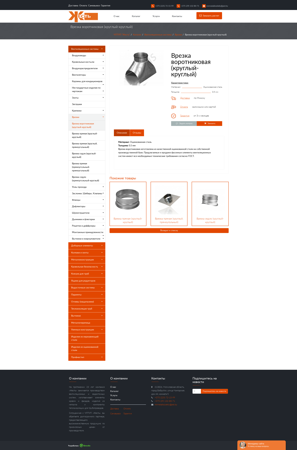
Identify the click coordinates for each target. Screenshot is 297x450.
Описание (122, 133)
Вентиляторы (88, 75)
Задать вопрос (184, 123)
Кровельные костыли (88, 62)
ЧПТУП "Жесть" (122, 35)
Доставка (73, 5)
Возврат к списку (169, 230)
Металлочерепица (80, 323)
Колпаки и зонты (87, 253)
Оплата (83, 5)
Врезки (178, 35)
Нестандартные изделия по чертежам (88, 89)
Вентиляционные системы (158, 35)
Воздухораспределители (88, 68)
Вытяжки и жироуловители (88, 239)
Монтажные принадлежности (88, 233)
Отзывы (137, 133)
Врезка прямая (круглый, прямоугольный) (84, 145)
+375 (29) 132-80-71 (188, 6)
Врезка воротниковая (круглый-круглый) (83, 125)
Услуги (156, 16)
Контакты (177, 16)
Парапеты (87, 295)
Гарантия (105, 5)
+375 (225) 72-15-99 (162, 6)
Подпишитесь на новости (214, 391)
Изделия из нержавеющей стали (84, 338)
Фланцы (88, 200)
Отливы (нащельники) (87, 302)
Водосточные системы (87, 288)
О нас (117, 16)
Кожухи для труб (87, 274)
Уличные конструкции (87, 330)
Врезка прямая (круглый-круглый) (85, 135)
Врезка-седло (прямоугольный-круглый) (85, 179)
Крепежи (88, 111)
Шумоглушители (88, 213)
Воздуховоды (88, 55)
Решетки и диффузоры (88, 226)
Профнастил (87, 357)
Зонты (88, 98)
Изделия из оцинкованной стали (84, 348)
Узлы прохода (88, 187)
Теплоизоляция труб (87, 309)
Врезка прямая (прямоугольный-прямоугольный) (81, 167)
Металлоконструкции (87, 260)
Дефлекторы (88, 206)
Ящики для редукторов (83, 281)
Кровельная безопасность (87, 267)
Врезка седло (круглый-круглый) (84, 155)
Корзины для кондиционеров (88, 82)
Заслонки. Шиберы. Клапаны (88, 193)
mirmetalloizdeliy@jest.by (215, 6)
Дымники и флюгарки (88, 219)
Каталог (136, 16)
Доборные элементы (87, 246)
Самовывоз (94, 5)
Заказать (209, 123)
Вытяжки (87, 316)
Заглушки (77, 104)
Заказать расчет (209, 15)
